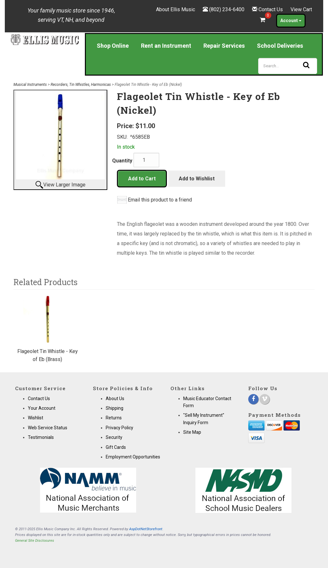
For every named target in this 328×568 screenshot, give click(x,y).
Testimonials (41, 437)
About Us (115, 398)
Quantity (122, 161)
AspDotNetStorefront (145, 529)
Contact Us (270, 9)
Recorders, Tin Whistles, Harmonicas (81, 84)
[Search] (287, 66)
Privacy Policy (119, 427)
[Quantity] (146, 160)
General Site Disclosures (34, 541)
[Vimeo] (264, 399)
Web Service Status (47, 427)
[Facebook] (253, 399)
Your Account (41, 408)
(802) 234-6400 (226, 9)
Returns (114, 417)
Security (114, 437)
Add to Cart (142, 179)
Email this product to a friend (160, 200)
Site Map (192, 432)
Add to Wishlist (197, 179)
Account (290, 20)
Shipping (114, 408)
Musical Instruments (30, 84)
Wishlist (35, 417)
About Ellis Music (175, 9)
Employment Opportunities (133, 456)
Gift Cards (116, 447)
